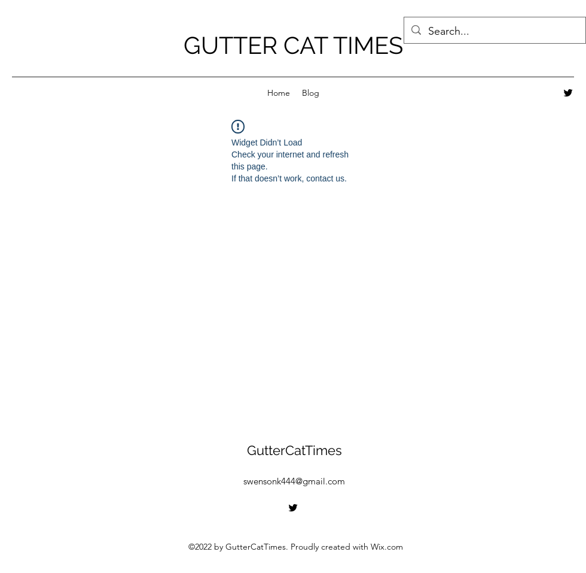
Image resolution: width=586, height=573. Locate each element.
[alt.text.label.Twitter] (568, 93)
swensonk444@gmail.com (294, 481)
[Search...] (494, 31)
